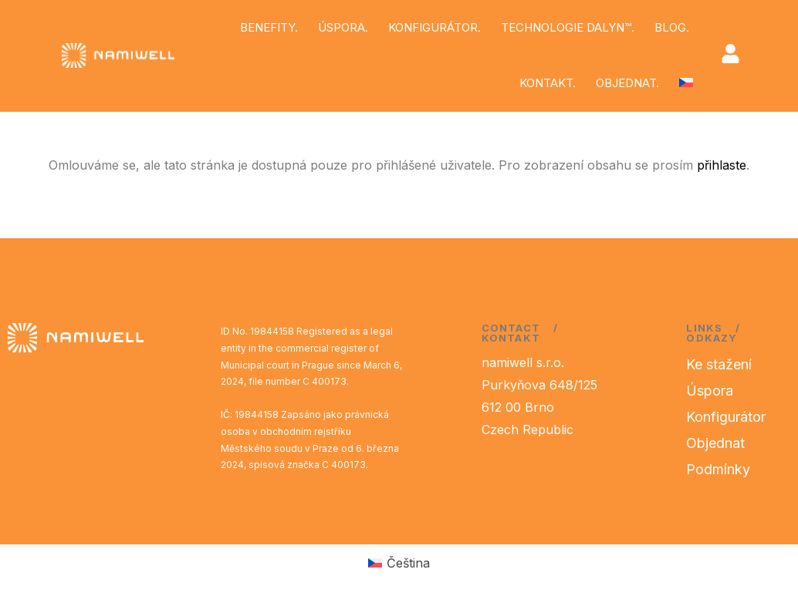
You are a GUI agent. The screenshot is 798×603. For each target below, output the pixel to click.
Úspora (709, 390)
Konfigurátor (726, 417)
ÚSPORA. (343, 27)
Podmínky (718, 469)
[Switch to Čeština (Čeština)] (399, 562)
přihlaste (721, 165)
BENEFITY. (269, 27)
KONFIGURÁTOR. (434, 27)
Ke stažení (719, 364)
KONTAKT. (547, 83)
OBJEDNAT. (627, 83)
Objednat (715, 443)
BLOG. (671, 27)
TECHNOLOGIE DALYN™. (567, 27)
